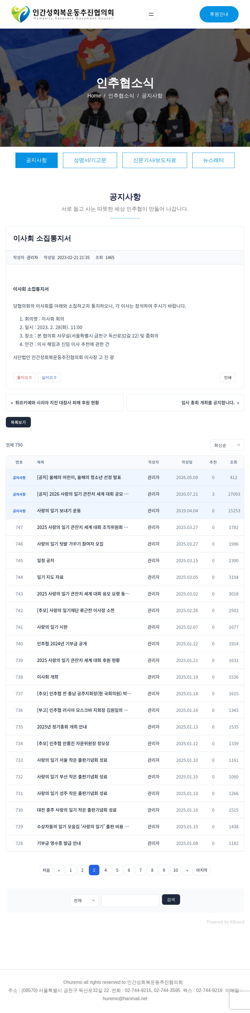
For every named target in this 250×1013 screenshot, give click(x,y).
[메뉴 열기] (151, 14)
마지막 (202, 870)
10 (175, 870)
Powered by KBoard (225, 922)
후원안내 (219, 14)
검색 (171, 899)
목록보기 (18, 422)
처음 (46, 870)
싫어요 (49, 377)
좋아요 (24, 377)
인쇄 (228, 377)
